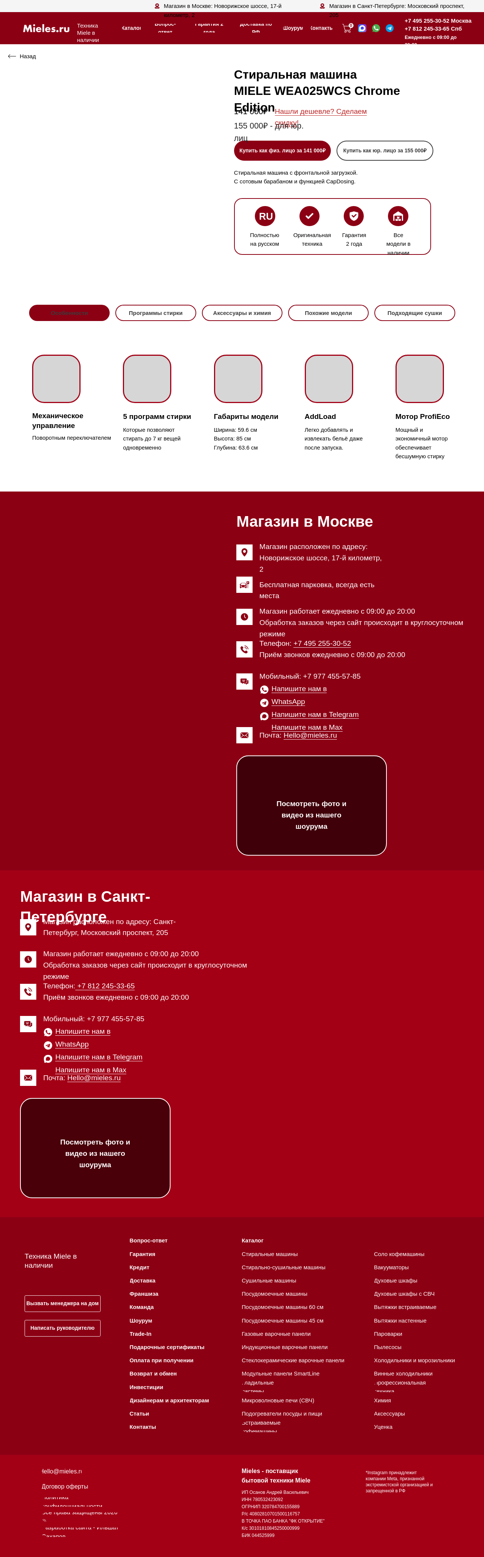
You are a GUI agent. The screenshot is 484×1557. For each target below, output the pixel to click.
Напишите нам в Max (307, 727)
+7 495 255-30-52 (322, 643)
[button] (385, 151)
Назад (28, 56)
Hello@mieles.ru (310, 735)
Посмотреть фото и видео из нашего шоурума (311, 815)
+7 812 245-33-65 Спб (433, 28)
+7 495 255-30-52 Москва (438, 20)
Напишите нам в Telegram (315, 714)
